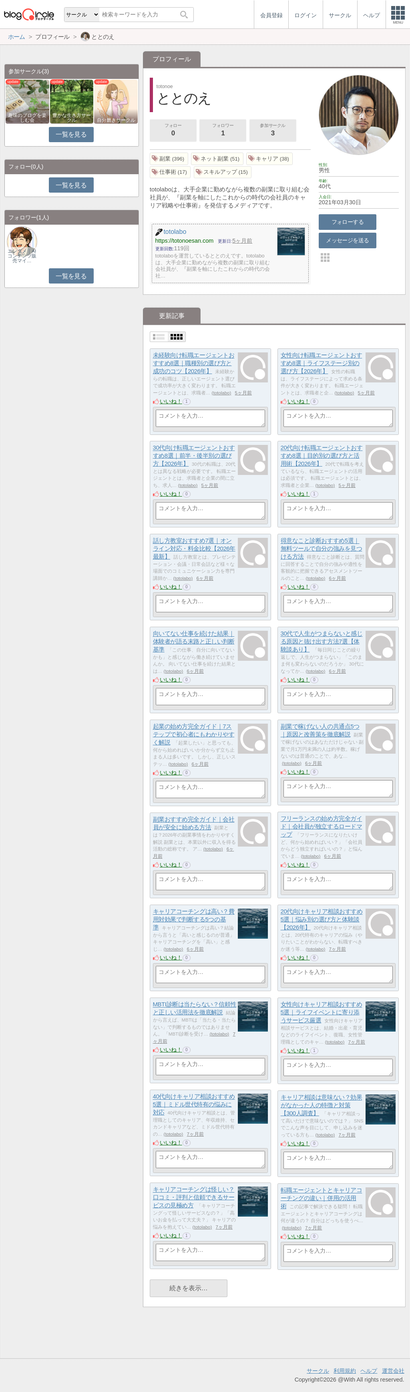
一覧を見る (71, 134)
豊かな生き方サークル (71, 118)
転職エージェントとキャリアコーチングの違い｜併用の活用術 (321, 1198)
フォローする (348, 222)
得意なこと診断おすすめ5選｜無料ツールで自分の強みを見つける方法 (321, 548)
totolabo (221, 392)
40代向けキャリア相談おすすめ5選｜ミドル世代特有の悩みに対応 (194, 1104)
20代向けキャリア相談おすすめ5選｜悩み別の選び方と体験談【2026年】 (322, 919)
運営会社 (393, 1371)
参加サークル (272, 130)
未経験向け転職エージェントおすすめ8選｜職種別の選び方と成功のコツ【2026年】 (194, 363)
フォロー (173, 130)
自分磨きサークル (116, 120)
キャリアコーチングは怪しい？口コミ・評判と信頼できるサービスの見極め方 (194, 1197)
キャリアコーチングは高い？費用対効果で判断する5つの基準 (194, 919)
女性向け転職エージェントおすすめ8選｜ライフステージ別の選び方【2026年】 (321, 363)
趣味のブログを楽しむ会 (27, 118)
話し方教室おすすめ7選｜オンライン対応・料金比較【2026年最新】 (194, 548)
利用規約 (345, 1371)
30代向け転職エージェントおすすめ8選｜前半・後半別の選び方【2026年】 (194, 456)
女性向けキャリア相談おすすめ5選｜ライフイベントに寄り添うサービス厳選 (321, 1012)
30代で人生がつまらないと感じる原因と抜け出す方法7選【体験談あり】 (322, 641)
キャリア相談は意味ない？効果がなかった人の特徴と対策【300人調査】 (321, 1105)
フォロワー (223, 130)
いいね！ (171, 401)
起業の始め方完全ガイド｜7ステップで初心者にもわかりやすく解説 (194, 734)
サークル (318, 1371)
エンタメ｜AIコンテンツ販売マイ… (22, 256)
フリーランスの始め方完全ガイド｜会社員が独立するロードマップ (321, 826)
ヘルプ (368, 1371)
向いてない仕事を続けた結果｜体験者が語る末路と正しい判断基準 (194, 641)
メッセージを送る (347, 240)
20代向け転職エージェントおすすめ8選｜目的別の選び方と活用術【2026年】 (322, 456)
